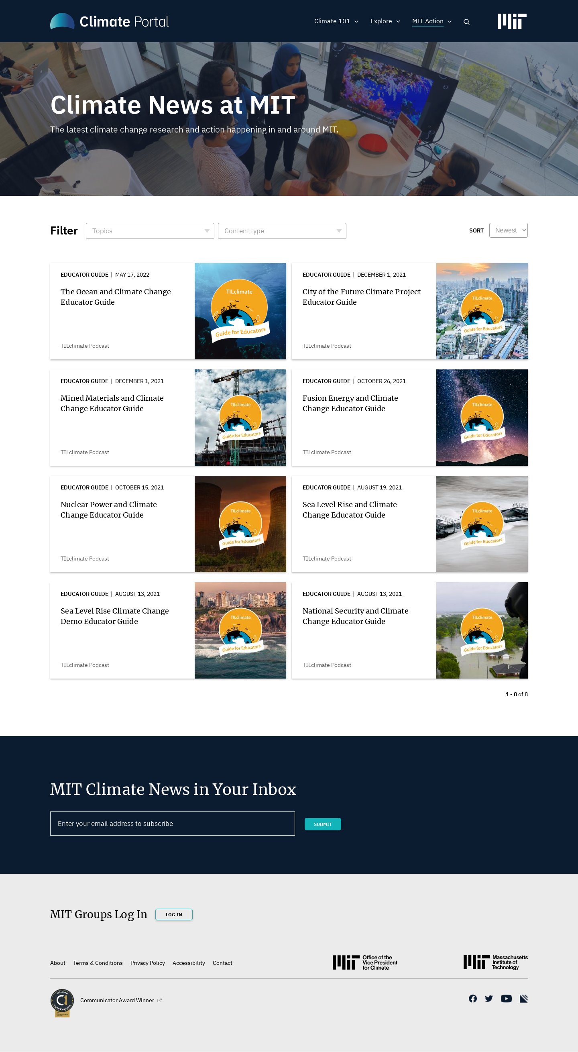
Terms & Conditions (98, 962)
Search (467, 22)
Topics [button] (102, 230)
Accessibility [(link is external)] (189, 962)
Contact (222, 962)
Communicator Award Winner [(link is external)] (121, 1000)
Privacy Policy (147, 962)
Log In (174, 914)
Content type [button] (244, 230)
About (57, 962)
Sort (476, 230)
